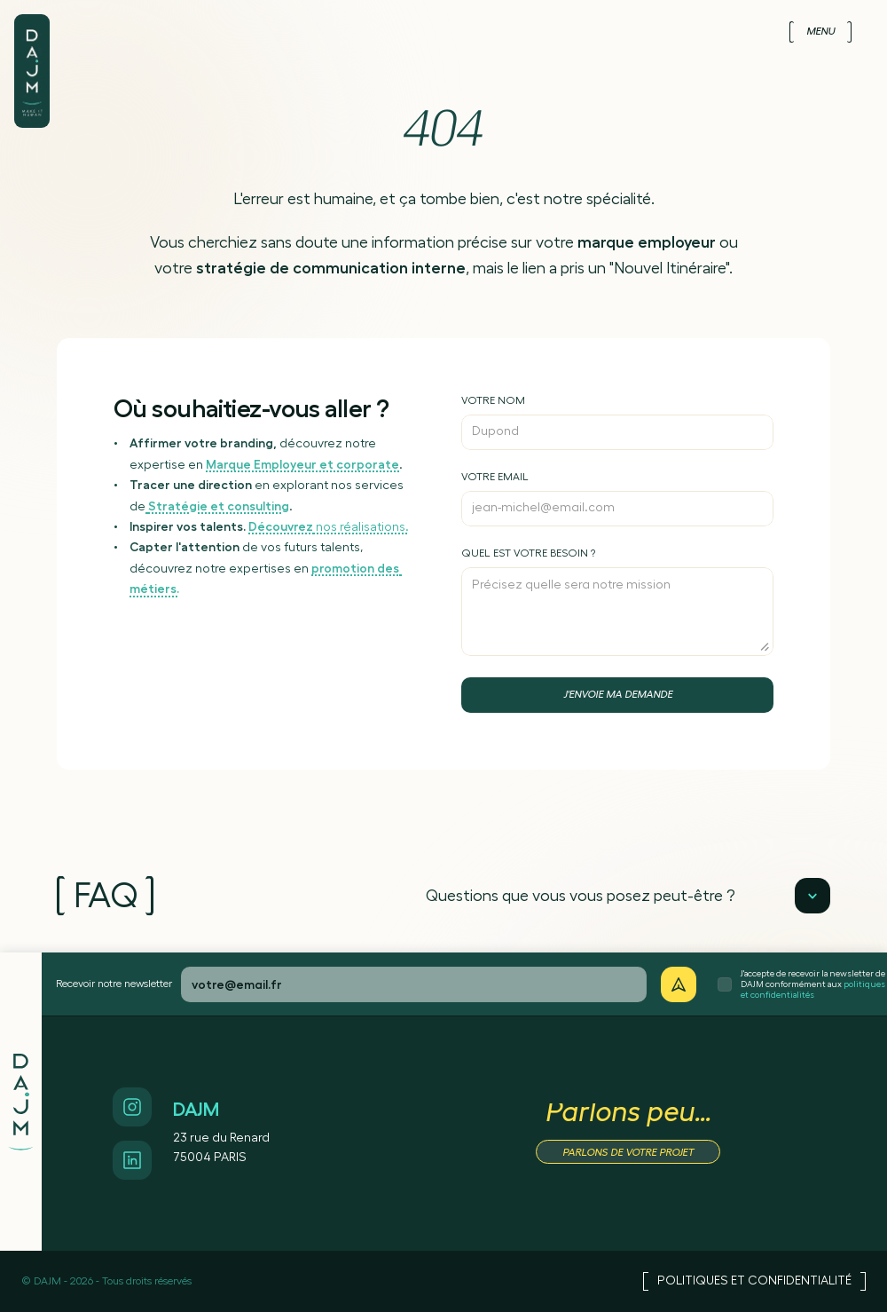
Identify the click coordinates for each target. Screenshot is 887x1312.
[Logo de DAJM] (32, 51)
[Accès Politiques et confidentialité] (754, 1281)
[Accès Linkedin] (132, 1160)
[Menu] (820, 32)
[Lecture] (812, 895)
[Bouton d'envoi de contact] (617, 695)
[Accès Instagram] (132, 1106)
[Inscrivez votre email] (617, 498)
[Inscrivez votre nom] (617, 422)
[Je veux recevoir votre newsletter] (678, 984)
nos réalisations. (328, 527)
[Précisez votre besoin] (617, 602)
